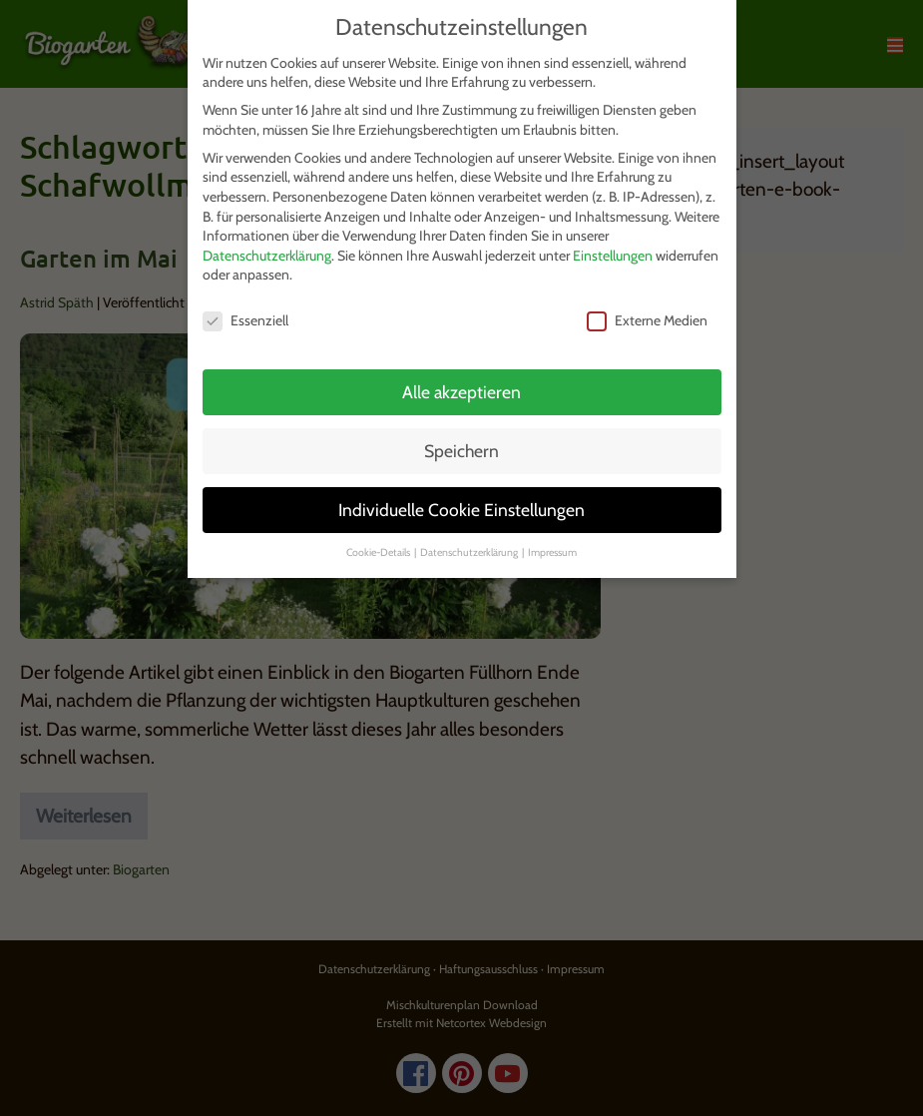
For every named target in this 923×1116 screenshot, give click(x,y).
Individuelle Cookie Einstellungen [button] (461, 509)
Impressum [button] (552, 552)
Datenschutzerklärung (267, 256)
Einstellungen (613, 256)
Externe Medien (647, 320)
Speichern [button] (461, 450)
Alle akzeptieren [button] (461, 391)
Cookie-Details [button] (379, 552)
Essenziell (245, 320)
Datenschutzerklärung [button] (470, 552)
